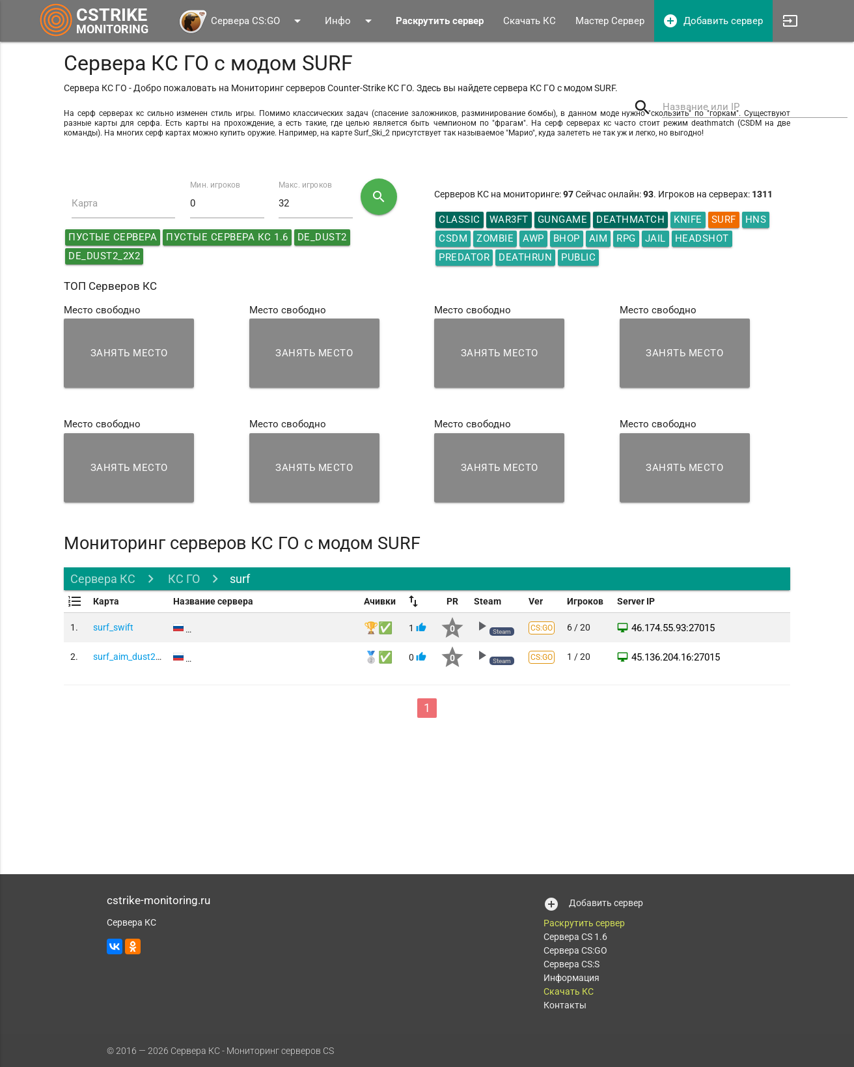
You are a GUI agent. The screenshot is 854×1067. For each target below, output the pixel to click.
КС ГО (182, 579)
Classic (459, 219)
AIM (598, 238)
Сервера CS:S (571, 964)
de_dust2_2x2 (104, 256)
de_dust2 (322, 237)
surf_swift (113, 627)
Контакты (565, 1005)
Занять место (129, 353)
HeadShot (702, 238)
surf (240, 579)
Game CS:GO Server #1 (232, 627)
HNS (756, 219)
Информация (571, 978)
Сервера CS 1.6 (575, 937)
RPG (626, 238)
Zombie (495, 238)
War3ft (509, 219)
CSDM (453, 238)
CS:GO (541, 628)
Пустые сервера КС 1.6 (227, 237)
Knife (688, 219)
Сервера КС (102, 579)
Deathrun (525, 257)
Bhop (566, 238)
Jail (655, 238)
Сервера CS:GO (241, 21)
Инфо (350, 21)
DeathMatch (630, 219)
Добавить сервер (713, 21)
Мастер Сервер (609, 21)
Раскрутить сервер (584, 923)
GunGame (563, 219)
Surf (723, 219)
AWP (533, 238)
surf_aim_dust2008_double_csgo (159, 656)
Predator (464, 257)
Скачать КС (529, 21)
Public (578, 257)
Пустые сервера (112, 237)
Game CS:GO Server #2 (232, 656)
